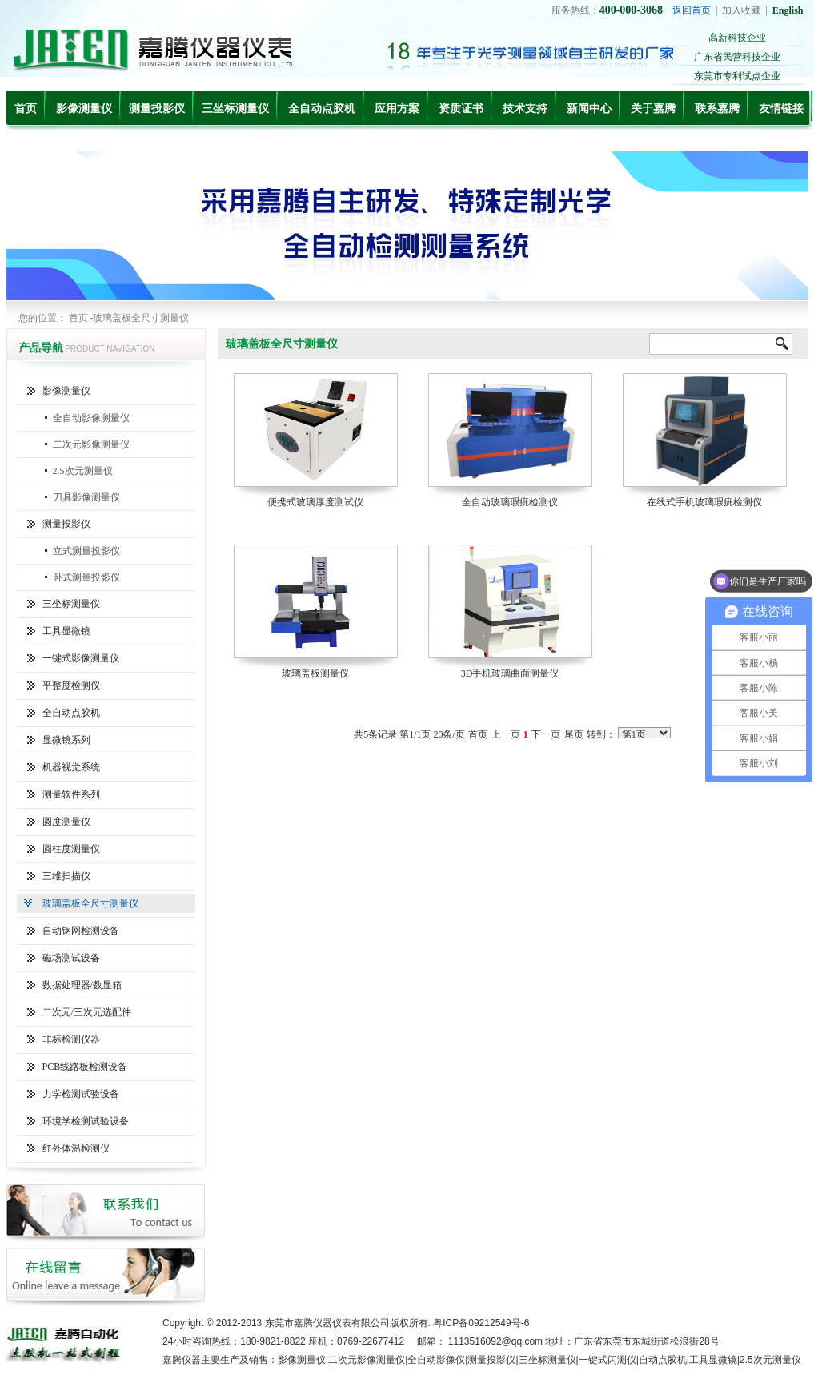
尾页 (573, 734)
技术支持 (525, 109)
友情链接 (781, 109)
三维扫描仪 (66, 876)
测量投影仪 (157, 109)
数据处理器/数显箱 (82, 985)
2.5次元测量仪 (83, 470)
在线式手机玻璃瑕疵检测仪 (704, 502)
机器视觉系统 (71, 767)
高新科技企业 (737, 37)
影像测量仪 (84, 109)
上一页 (505, 734)
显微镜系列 (66, 740)
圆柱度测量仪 (71, 848)
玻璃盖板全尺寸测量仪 (90, 903)
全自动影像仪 (436, 1359)
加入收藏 (741, 10)
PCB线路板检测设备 (85, 1066)
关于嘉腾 (653, 109)
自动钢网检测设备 (80, 930)
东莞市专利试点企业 (737, 76)
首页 (25, 109)
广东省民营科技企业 (737, 56)
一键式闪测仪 (607, 1359)
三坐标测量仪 (235, 109)
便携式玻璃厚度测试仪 (315, 502)
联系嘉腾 (717, 109)
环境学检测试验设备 (85, 1121)
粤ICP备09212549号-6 (481, 1323)
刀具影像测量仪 (86, 497)
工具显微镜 (66, 631)
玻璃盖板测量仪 (315, 673)
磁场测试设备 (71, 957)
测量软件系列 (71, 794)
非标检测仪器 (71, 1039)
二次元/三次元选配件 (86, 1012)
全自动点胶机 (321, 109)
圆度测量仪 (66, 821)
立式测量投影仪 (86, 551)
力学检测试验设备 (80, 1094)
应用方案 (397, 109)
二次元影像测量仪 (91, 444)
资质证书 (461, 109)
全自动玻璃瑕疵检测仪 (510, 502)
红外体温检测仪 (76, 1148)
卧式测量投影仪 (86, 577)
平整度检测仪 (71, 685)
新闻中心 (589, 109)
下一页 (545, 734)
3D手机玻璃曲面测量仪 (510, 673)
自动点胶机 (663, 1359)
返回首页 (691, 10)
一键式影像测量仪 (80, 658)
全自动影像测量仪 (91, 418)
